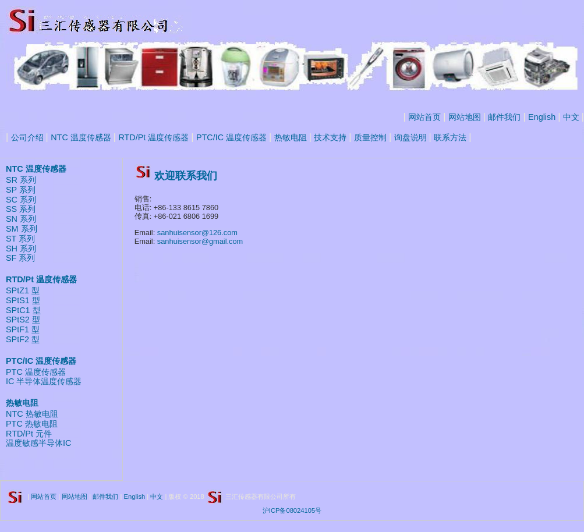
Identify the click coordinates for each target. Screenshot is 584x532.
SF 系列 (20, 258)
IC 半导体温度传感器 (44, 381)
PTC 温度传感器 (36, 372)
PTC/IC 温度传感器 (231, 137)
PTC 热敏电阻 (32, 423)
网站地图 (464, 117)
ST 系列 (20, 238)
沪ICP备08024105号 (292, 510)
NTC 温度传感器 (81, 137)
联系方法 (450, 137)
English (541, 117)
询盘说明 (410, 137)
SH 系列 (21, 248)
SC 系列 (21, 199)
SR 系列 (21, 180)
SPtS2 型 (23, 319)
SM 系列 (21, 228)
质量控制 (370, 137)
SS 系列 (21, 209)
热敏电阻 (290, 137)
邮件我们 (504, 117)
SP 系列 (21, 189)
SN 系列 (21, 219)
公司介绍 (27, 137)
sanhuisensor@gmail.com (200, 241)
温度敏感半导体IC (38, 443)
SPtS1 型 (23, 300)
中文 (571, 117)
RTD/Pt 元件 (29, 433)
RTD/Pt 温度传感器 (153, 137)
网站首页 (424, 117)
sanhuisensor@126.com (197, 232)
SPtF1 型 (23, 329)
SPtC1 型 (23, 310)
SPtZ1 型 (23, 290)
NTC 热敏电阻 (32, 413)
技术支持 (330, 137)
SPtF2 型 (23, 339)
